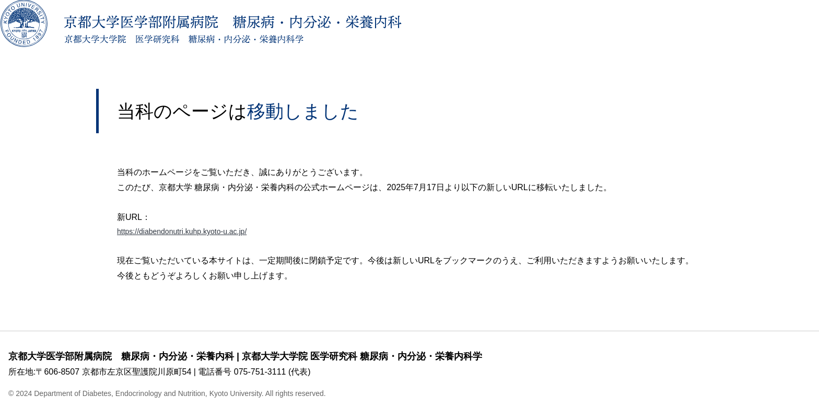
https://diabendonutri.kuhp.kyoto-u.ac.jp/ (191, 232)
